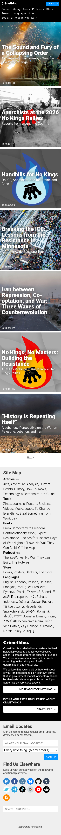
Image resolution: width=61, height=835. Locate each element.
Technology (11, 494)
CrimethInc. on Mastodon (6, 781)
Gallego (32, 626)
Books (6, 9)
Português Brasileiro (31, 587)
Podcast (9, 553)
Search (6, 13)
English (8, 582)
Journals (19, 504)
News (42, 489)
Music (18, 509)
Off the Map (26, 548)
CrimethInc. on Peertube (30, 789)
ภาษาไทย (10, 621)
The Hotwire (20, 562)
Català (14, 626)
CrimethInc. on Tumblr (46, 781)
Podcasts (38, 9)
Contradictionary (15, 533)
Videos (8, 509)
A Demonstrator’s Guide (38, 494)
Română (43, 611)
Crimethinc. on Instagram (22, 781)
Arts (6, 484)
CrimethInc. (10, 3)
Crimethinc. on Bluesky (30, 781)
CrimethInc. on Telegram (14, 789)
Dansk (40, 616)
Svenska (29, 616)
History (19, 489)
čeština (24, 602)
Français (9, 587)
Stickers (44, 504)
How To (31, 489)
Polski (21, 592)
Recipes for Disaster (34, 538)
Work (31, 533)
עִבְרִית (51, 616)
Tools (26, 9)
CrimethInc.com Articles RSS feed (6, 797)
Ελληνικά (33, 592)
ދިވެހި (23, 626)
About (32, 13)
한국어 (30, 611)
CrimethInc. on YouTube (38, 789)
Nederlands (33, 606)
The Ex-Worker (13, 557)
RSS (17, 480)
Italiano (33, 582)
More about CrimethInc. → (37, 689)
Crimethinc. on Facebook (14, 781)
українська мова (30, 621)
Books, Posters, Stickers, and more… (28, 572)
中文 (32, 597)
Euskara (48, 602)
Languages (20, 13)
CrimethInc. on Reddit (46, 789)
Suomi (46, 592)
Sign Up (51, 757)
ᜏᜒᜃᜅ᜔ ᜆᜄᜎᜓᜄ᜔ (24, 631)
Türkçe (8, 606)
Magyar (35, 602)
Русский (9, 592)
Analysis (32, 484)
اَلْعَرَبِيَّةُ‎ (7, 616)
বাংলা (17, 616)
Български (19, 597)
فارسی (19, 606)
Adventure (18, 484)
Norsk (7, 631)
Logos (28, 509)
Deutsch (45, 582)
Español (20, 582)
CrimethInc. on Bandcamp (6, 789)
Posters (31, 504)
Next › (30, 457)
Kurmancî (46, 626)
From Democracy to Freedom (24, 528)
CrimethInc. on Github (38, 781)
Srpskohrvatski (13, 611)
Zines (7, 504)
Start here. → (46, 709)
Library (16, 9)
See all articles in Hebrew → (20, 17)
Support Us (52, 4)
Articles (9, 479)
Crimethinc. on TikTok (22, 789)
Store (49, 9)
